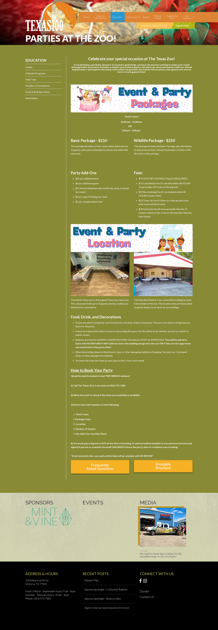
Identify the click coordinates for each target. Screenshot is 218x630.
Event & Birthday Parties (37, 91)
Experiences (132, 17)
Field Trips (30, 79)
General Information (100, 17)
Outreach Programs (35, 73)
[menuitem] (86, 17)
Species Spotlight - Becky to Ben (102, 598)
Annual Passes (158, 17)
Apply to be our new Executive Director (106, 607)
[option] (163, 533)
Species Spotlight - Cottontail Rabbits (106, 589)
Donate (144, 591)
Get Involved (187, 17)
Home (86, 17)
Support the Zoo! (172, 17)
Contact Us (147, 597)
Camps (28, 67)
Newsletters (31, 98)
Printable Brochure (163, 466)
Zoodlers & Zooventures (37, 85)
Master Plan (91, 580)
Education (117, 17)
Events (146, 17)
